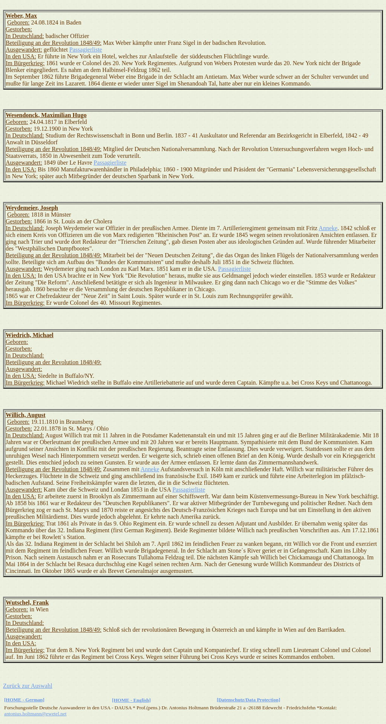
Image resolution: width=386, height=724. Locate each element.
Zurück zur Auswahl (27, 686)
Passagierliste (85, 49)
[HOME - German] (24, 700)
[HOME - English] (131, 700)
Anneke (328, 228)
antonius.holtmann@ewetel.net (35, 713)
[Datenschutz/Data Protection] (248, 700)
